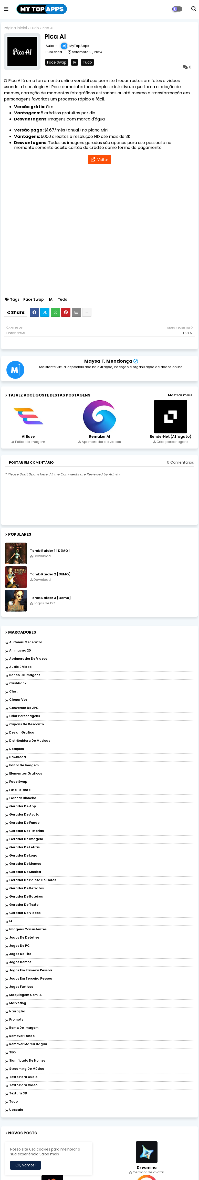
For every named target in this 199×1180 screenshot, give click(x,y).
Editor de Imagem (24, 765)
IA (74, 62)
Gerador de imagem (26, 839)
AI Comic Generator (25, 642)
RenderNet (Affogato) (171, 436)
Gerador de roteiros (26, 897)
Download (17, 757)
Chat (13, 692)
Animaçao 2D (20, 651)
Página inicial (15, 28)
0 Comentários (180, 462)
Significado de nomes (27, 1061)
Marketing (17, 1003)
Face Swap (56, 62)
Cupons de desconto (26, 724)
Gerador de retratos (26, 888)
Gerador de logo (23, 856)
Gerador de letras (24, 847)
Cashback (17, 683)
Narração (17, 1011)
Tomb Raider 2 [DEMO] (50, 574)
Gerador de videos (24, 913)
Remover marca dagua (28, 1044)
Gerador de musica (25, 872)
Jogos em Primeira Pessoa (30, 970)
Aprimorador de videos (28, 659)
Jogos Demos (20, 962)
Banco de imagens (24, 675)
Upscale (16, 1110)
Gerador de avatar (25, 815)
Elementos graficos (25, 774)
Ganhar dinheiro (22, 798)
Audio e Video (20, 667)
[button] (194, 9)
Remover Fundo (22, 1036)
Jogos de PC (19, 946)
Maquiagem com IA (25, 995)
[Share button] (86, 312)
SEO (12, 1052)
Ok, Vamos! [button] (25, 1165)
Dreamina (146, 1167)
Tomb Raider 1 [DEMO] (50, 550)
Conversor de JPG (24, 708)
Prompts (16, 1020)
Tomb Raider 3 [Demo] (50, 598)
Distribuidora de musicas (29, 741)
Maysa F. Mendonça (108, 361)
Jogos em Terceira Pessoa (30, 979)
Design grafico (21, 733)
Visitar (102, 159)
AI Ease (28, 436)
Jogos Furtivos (21, 987)
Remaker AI (99, 436)
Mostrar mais (180, 395)
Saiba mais (49, 1154)
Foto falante (19, 790)
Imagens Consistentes (28, 929)
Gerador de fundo (24, 823)
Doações (16, 749)
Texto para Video (23, 1085)
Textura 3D (18, 1093)
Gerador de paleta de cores (32, 880)
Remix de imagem (23, 1028)
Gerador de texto (23, 905)
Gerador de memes (25, 864)
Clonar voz (18, 700)
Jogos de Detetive (24, 938)
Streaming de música (26, 1069)
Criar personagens (24, 716)
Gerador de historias (26, 831)
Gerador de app (22, 806)
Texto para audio (23, 1077)
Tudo (34, 28)
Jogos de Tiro (20, 954)
